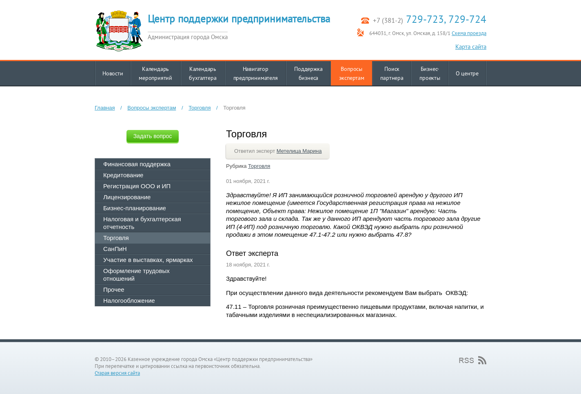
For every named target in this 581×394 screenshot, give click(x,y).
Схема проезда (469, 33)
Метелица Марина (299, 151)
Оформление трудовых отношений (136, 274)
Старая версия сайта (117, 373)
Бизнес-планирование (134, 208)
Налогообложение (129, 300)
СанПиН (115, 248)
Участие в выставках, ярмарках (148, 259)
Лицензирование (127, 197)
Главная (105, 108)
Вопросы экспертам (151, 108)
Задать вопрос (152, 136)
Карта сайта (470, 47)
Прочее (113, 289)
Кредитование (123, 175)
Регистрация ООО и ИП (137, 186)
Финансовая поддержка (137, 164)
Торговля (199, 108)
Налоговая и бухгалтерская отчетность (142, 223)
